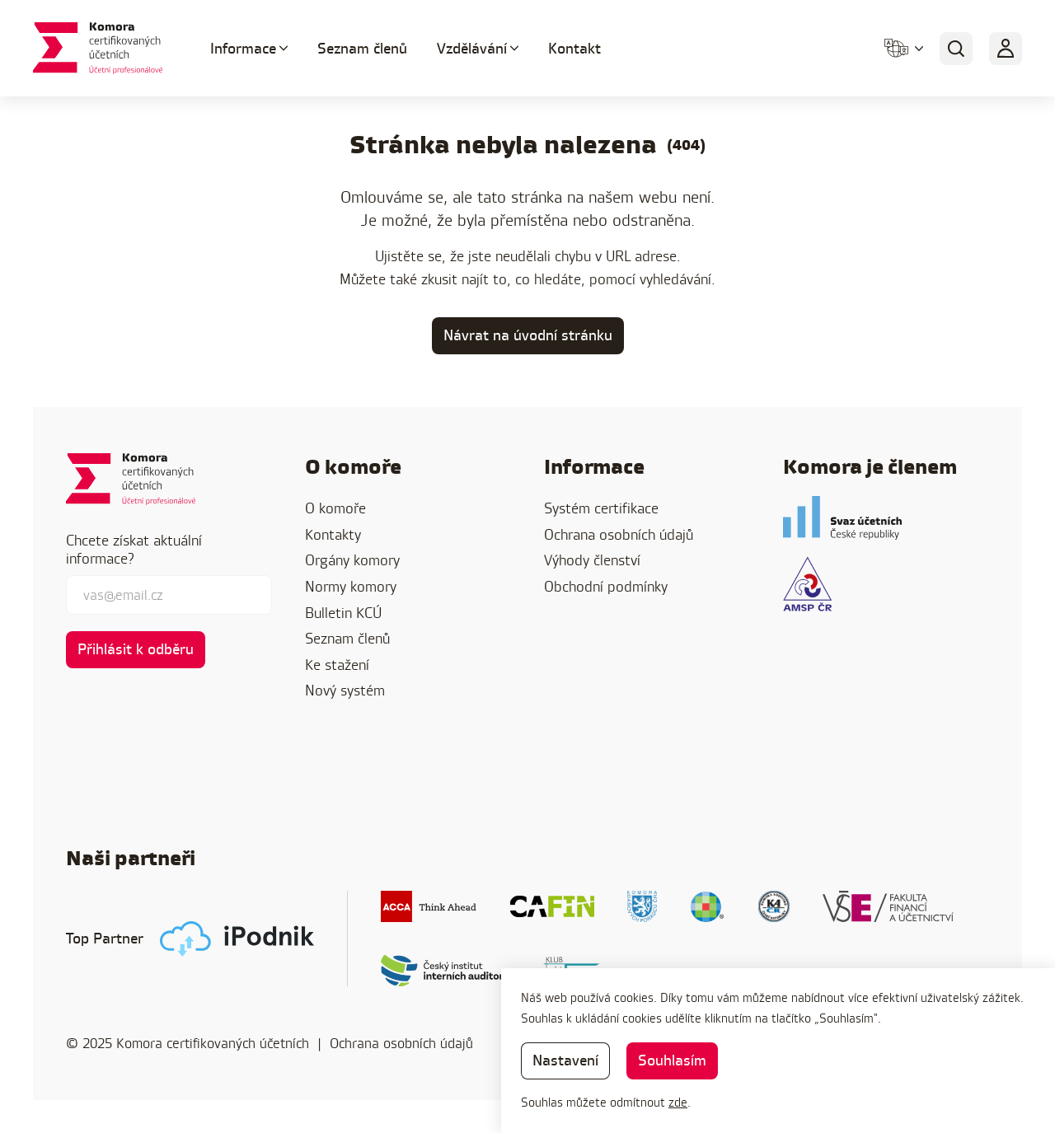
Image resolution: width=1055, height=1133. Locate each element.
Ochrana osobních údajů (618, 534)
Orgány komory (352, 560)
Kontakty (333, 534)
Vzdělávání (472, 48)
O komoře (335, 508)
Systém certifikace (601, 508)
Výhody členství (592, 560)
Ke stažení (337, 664)
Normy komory (350, 586)
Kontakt (574, 48)
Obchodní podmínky (606, 586)
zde (677, 1102)
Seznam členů (362, 48)
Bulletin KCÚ (343, 612)
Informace (243, 48)
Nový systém (345, 690)
